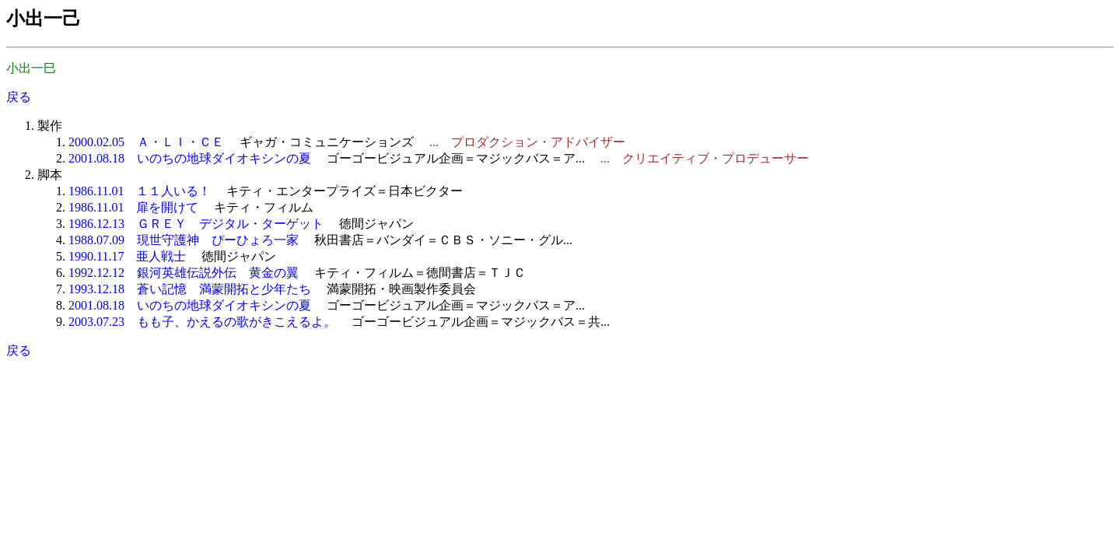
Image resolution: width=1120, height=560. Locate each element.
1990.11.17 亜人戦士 (127, 256)
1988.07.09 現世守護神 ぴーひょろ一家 (183, 240)
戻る (18, 96)
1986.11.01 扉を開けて (133, 207)
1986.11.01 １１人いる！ (139, 191)
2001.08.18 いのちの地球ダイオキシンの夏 (189, 158)
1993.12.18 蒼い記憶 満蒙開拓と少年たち (189, 289)
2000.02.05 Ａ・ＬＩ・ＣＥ (146, 142)
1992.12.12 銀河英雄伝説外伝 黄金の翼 (183, 272)
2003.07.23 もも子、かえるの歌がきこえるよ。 (202, 321)
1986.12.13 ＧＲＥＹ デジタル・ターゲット (196, 223)
